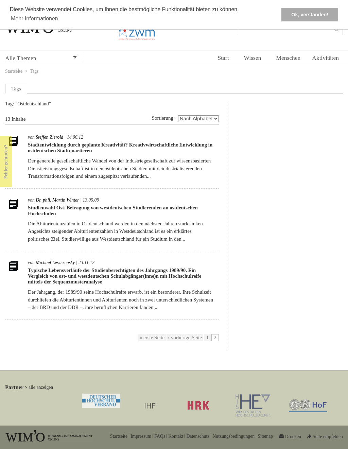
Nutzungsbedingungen (233, 436)
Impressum (140, 436)
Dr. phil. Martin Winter (57, 200)
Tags (34, 71)
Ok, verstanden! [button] (309, 14)
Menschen (288, 57)
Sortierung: (163, 118)
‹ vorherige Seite (185, 337)
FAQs (159, 436)
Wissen (252, 57)
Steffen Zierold (49, 137)
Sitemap (265, 436)
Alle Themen (20, 58)
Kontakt (175, 436)
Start (223, 57)
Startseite (13, 71)
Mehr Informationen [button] (34, 18)
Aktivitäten (325, 57)
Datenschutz (197, 436)
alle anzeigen (41, 387)
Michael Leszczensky (55, 262)
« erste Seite (152, 337)
